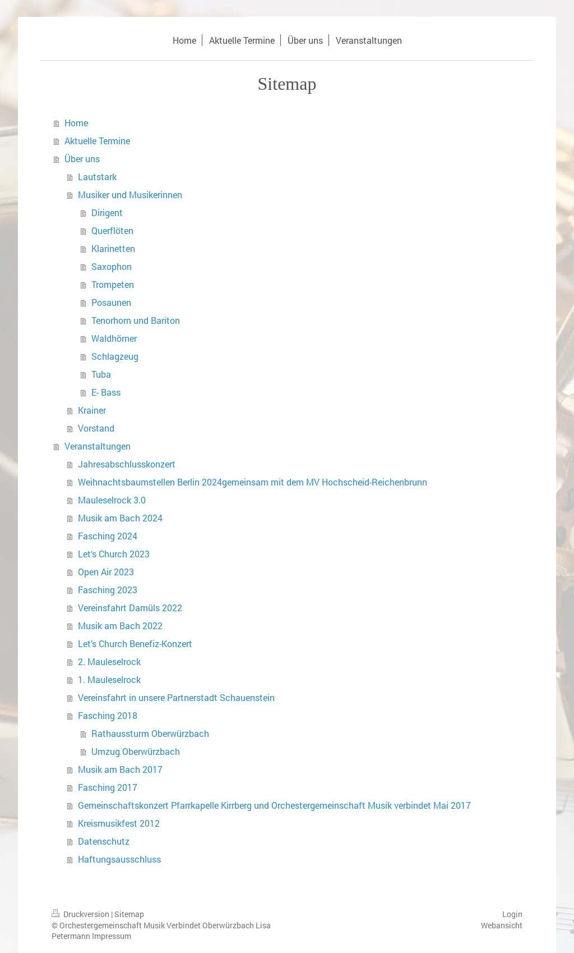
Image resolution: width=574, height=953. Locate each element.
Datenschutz (103, 841)
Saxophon (111, 266)
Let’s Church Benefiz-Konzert (135, 643)
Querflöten (112, 230)
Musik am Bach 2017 (120, 769)
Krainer (92, 410)
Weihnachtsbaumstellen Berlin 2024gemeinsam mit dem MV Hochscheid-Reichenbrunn (252, 482)
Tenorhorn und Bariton (135, 320)
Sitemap (129, 914)
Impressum (111, 936)
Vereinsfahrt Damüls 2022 (130, 607)
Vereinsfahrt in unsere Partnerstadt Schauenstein (176, 697)
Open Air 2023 (106, 572)
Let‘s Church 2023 (114, 554)
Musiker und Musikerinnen (130, 194)
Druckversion (81, 914)
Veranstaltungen (97, 446)
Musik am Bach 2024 (120, 518)
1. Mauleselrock (109, 679)
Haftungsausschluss (119, 859)
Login (512, 914)
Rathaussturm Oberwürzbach (150, 733)
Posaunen (111, 302)
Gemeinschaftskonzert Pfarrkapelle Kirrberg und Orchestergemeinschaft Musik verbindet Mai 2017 (274, 805)
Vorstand (96, 428)
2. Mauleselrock (109, 661)
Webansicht (501, 925)
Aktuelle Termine (97, 140)
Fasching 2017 (107, 787)
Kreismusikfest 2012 (119, 823)
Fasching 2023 (107, 589)
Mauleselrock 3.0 (112, 500)
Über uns (82, 158)
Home (76, 123)
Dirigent (107, 212)
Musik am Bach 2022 (120, 625)
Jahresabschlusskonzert (126, 464)
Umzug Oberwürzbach (135, 751)
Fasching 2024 (107, 536)
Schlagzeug (114, 356)
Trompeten (112, 284)
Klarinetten (113, 248)
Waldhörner (114, 338)
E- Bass (106, 392)
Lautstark (97, 176)
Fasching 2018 (107, 715)
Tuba (101, 374)
